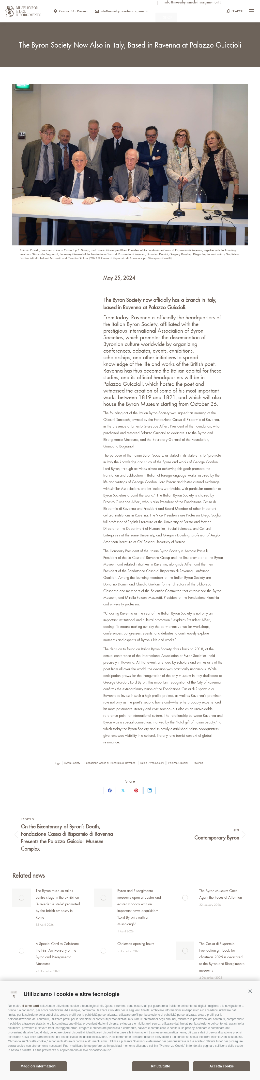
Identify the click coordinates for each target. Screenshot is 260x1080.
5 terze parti (30, 1006)
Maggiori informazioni (38, 1066)
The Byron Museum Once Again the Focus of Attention (220, 894)
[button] (250, 991)
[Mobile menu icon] (251, 11)
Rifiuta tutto (160, 1066)
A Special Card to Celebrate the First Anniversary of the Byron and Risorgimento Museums (57, 953)
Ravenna (198, 763)
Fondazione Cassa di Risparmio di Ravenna (110, 763)
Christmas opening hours (135, 943)
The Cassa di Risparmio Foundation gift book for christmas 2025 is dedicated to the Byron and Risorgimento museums (222, 957)
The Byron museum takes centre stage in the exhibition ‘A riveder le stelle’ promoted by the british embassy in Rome (58, 904)
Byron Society (72, 763)
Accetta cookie (221, 1066)
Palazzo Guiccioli (178, 763)
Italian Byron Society (152, 763)
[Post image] (21, 898)
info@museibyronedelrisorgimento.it (122, 11)
